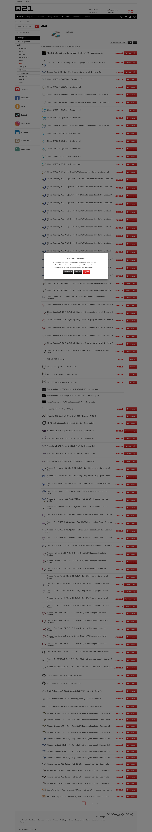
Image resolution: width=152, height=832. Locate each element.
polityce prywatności (87, 267)
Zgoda (86, 272)
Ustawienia (68, 272)
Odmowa (78, 272)
